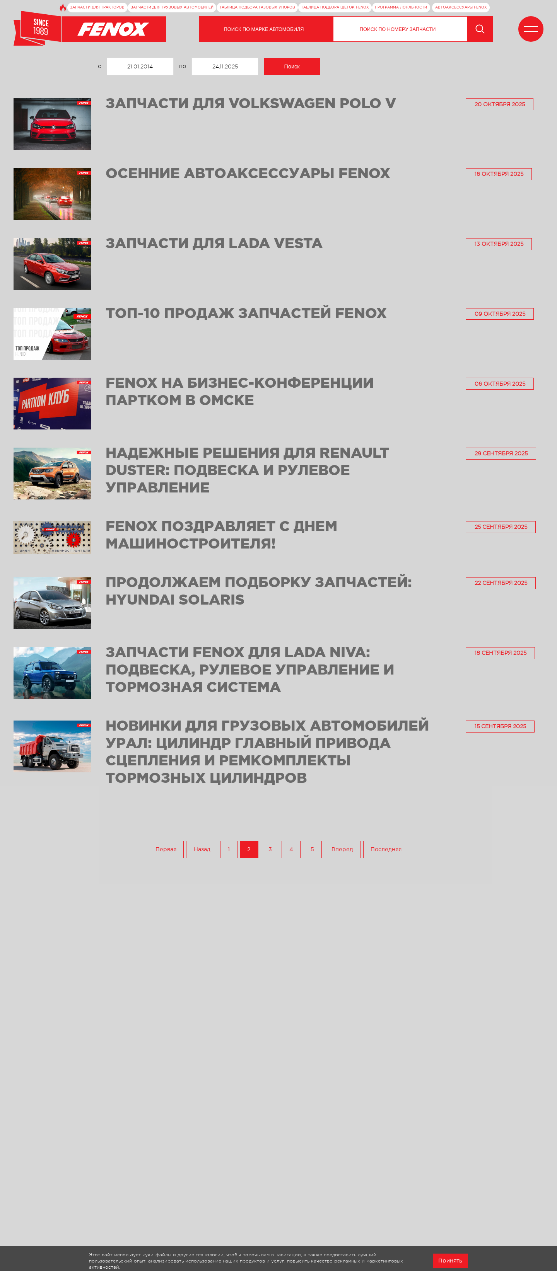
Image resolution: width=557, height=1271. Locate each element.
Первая (165, 849)
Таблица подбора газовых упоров (257, 7)
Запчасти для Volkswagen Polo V (251, 103)
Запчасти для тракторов (97, 7)
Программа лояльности (401, 7)
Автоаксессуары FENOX (461, 7)
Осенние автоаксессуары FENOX (248, 173)
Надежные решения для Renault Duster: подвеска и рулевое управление (247, 469)
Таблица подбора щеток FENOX (335, 7)
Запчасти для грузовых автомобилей (172, 7)
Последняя (386, 849)
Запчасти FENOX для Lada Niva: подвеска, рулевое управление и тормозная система (250, 669)
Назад (202, 849)
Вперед (342, 849)
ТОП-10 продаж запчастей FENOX (246, 313)
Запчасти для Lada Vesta (214, 243)
